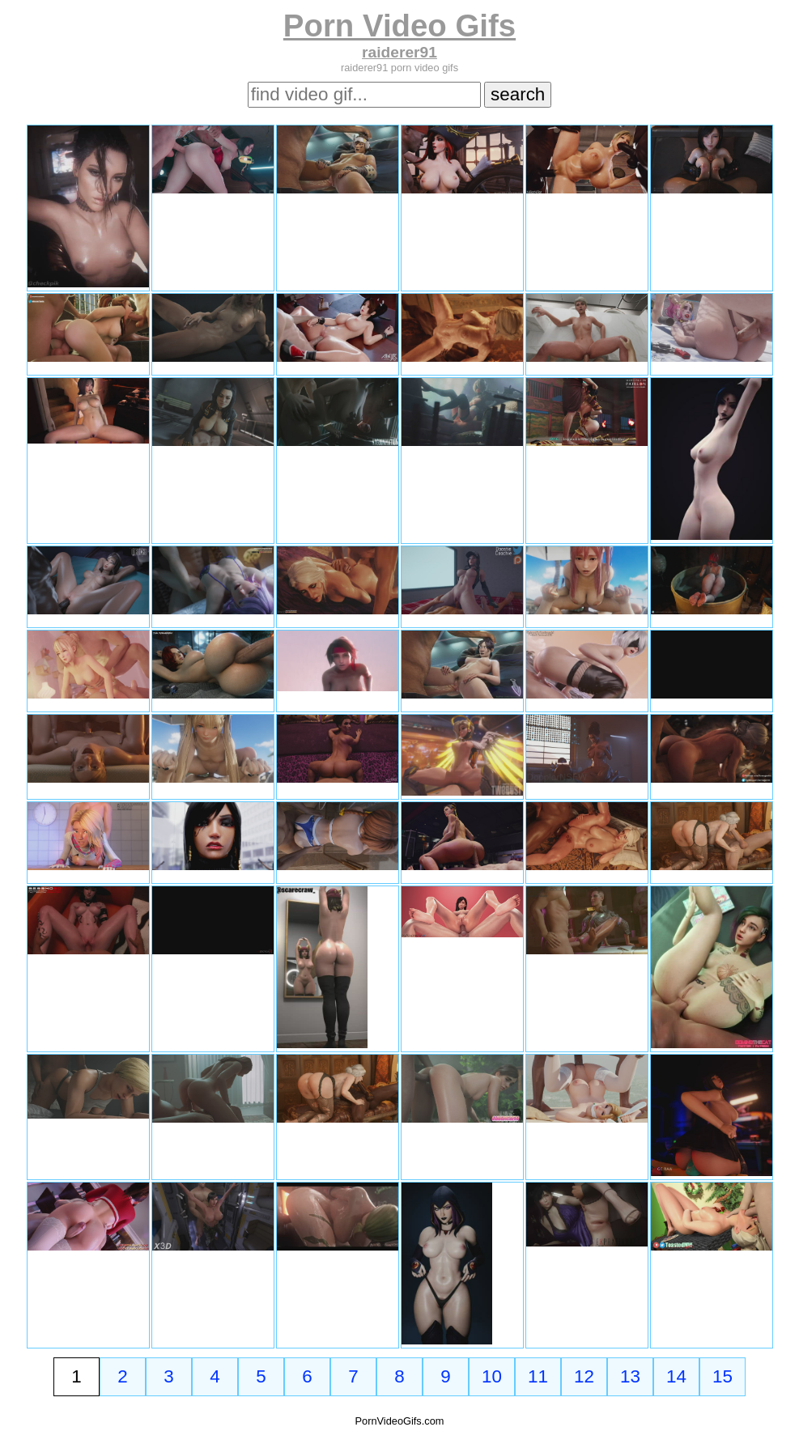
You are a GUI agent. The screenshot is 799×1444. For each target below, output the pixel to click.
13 (630, 1376)
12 (584, 1376)
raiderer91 (399, 52)
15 (722, 1376)
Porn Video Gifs (399, 25)
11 (538, 1376)
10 (492, 1376)
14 (676, 1376)
